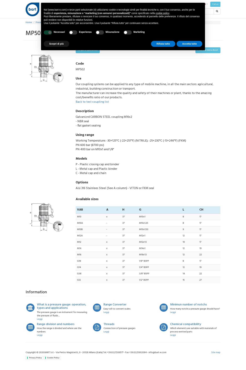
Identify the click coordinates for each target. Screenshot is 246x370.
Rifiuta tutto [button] (163, 43)
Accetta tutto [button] (189, 43)
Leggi (40, 319)
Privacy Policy (35, 358)
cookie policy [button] (162, 13)
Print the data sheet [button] (208, 50)
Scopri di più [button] (56, 43)
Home (29, 22)
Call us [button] (215, 4)
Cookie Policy (53, 358)
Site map (215, 352)
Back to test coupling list (92, 101)
